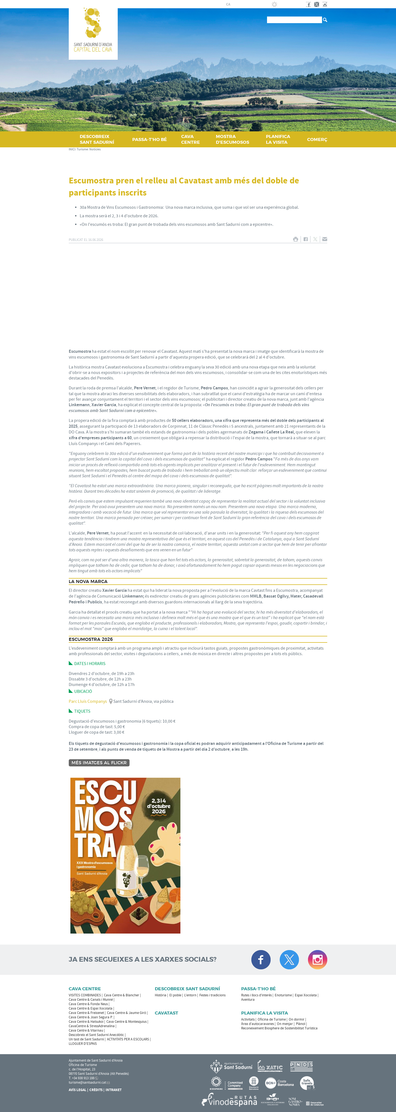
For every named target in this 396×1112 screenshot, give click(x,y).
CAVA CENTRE (190, 139)
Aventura (248, 999)
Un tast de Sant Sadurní (86, 1039)
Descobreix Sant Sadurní (187, 989)
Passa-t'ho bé (258, 989)
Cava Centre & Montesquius (126, 1021)
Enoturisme (283, 995)
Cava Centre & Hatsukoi (86, 1021)
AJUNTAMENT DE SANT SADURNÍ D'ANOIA (182, 4)
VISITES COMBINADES (85, 995)
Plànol (300, 1024)
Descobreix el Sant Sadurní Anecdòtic (96, 1035)
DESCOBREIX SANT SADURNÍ (97, 139)
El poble (175, 995)
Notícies (95, 149)
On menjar (285, 1024)
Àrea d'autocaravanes (257, 1024)
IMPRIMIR (295, 239)
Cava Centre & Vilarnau (86, 1030)
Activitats (248, 1019)
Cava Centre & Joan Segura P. (91, 1017)
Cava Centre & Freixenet (86, 1013)
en (248, 4)
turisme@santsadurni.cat (87, 1082)
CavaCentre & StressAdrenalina (92, 1026)
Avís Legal (77, 1089)
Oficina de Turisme (272, 1019)
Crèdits (96, 1089)
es (235, 4)
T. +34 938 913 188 (81, 1078)
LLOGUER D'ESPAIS (83, 1044)
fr (241, 4)
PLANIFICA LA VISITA (278, 139)
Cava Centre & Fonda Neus (88, 1004)
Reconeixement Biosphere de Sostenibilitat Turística (279, 1028)
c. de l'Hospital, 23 (82, 1069)
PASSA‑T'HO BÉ (149, 139)
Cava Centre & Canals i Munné (91, 999)
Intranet (114, 1089)
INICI (72, 149)
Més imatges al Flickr (99, 763)
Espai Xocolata (306, 995)
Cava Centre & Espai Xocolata (90, 1008)
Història (160, 995)
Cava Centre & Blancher (121, 995)
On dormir (296, 1019)
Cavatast (166, 1013)
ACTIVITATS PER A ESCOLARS (128, 1039)
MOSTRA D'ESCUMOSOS (232, 139)
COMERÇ (317, 139)
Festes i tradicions (212, 995)
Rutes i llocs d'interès (256, 995)
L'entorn (190, 995)
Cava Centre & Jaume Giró (126, 1013)
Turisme (82, 149)
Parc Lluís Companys (88, 701)
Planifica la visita (264, 1013)
